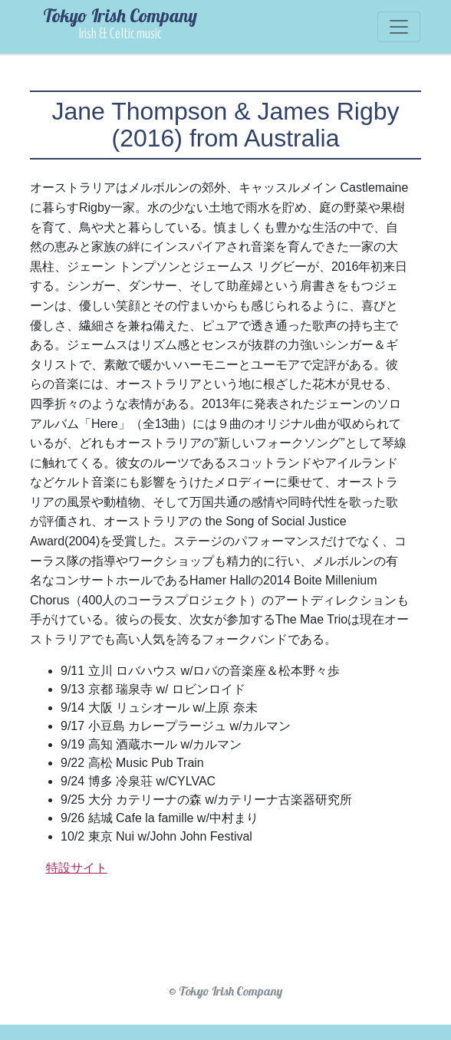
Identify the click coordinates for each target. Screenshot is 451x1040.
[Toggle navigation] (398, 27)
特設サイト (76, 867)
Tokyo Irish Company (120, 22)
